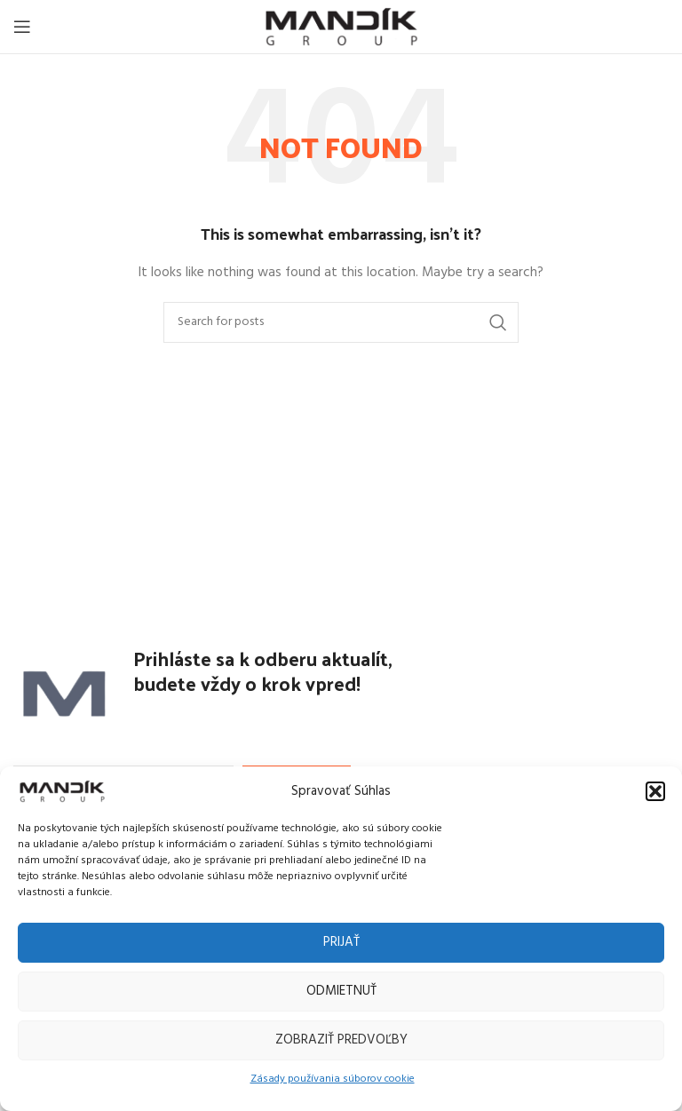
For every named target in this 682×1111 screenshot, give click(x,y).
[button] (655, 791)
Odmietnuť (341, 991)
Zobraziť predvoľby (341, 1040)
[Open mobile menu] (22, 26)
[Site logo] (341, 27)
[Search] (341, 322)
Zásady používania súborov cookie (332, 1079)
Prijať (341, 942)
